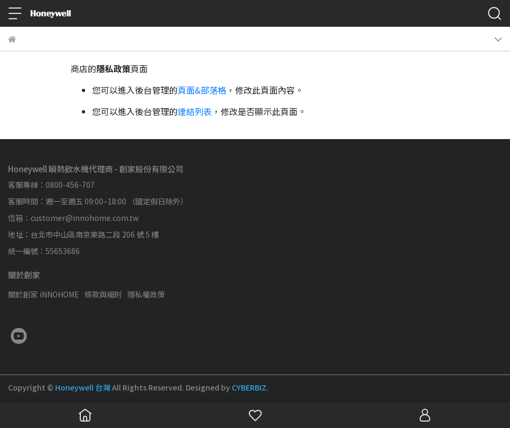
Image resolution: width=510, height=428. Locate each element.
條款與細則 (103, 294)
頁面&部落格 (202, 89)
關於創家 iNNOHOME (43, 294)
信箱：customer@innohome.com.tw (73, 217)
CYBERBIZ (249, 387)
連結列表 (195, 111)
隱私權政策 (146, 294)
